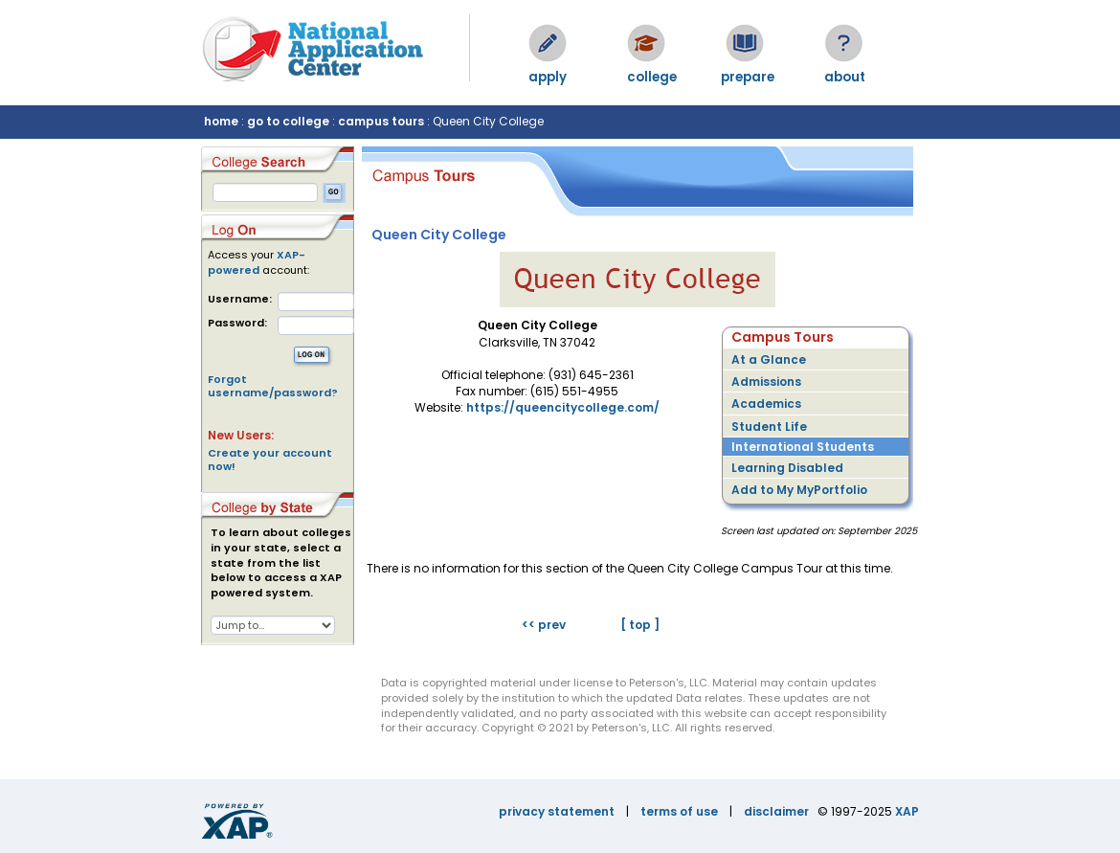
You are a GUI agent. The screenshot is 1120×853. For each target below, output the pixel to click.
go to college (288, 121)
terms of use (679, 811)
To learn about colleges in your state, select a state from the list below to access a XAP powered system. (281, 563)
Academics (766, 403)
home (221, 121)
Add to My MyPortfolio (799, 490)
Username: (240, 299)
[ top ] (640, 625)
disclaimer (776, 811)
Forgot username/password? (273, 385)
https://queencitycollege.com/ (563, 407)
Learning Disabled (787, 468)
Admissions (766, 381)
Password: (237, 323)
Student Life (769, 426)
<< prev (544, 625)
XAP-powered (256, 262)
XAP (907, 811)
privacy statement (557, 811)
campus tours (381, 121)
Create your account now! (270, 459)
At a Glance (768, 359)
